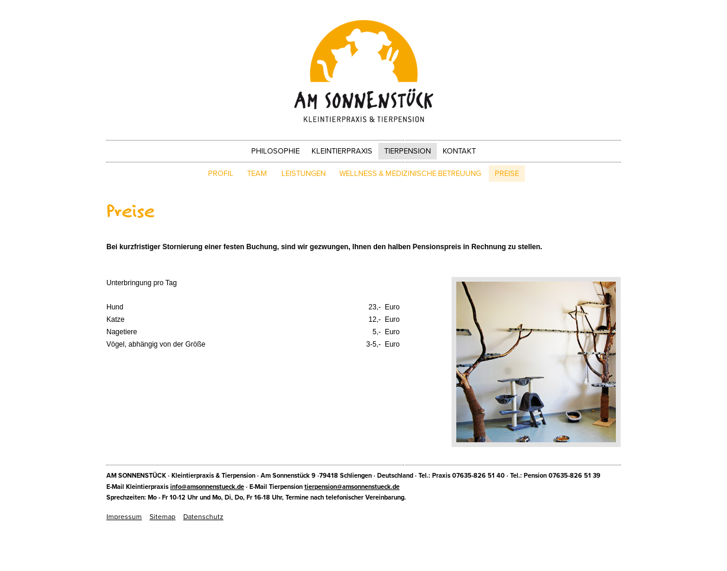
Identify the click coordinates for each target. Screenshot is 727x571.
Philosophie (275, 151)
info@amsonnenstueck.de (207, 487)
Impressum (124, 517)
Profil (220, 173)
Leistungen (303, 173)
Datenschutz (203, 517)
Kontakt (459, 151)
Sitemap (163, 517)
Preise (507, 173)
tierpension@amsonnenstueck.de (352, 487)
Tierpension (407, 151)
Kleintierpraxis (341, 151)
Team (257, 173)
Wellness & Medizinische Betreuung (410, 173)
